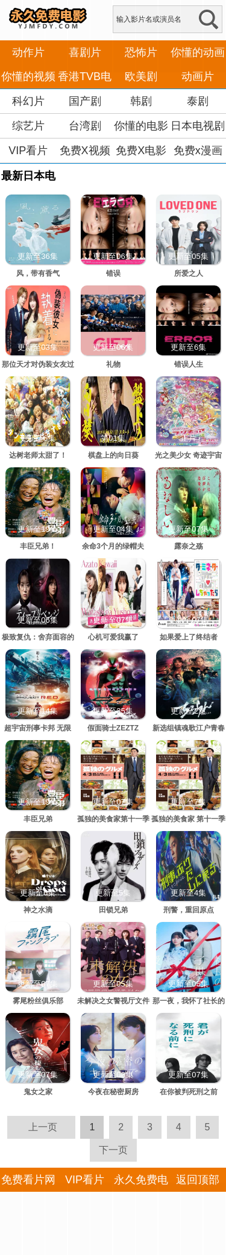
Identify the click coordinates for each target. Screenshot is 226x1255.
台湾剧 (85, 126)
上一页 (42, 1127)
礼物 (113, 364)
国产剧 (85, 101)
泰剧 (198, 101)
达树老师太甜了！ (38, 455)
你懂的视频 (28, 76)
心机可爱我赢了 (113, 637)
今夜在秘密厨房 (113, 1092)
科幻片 (28, 101)
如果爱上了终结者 (189, 637)
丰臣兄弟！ (38, 546)
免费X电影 (141, 151)
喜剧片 (85, 52)
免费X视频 (85, 151)
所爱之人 (188, 273)
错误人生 (188, 364)
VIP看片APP (28, 163)
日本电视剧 (198, 126)
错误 (113, 273)
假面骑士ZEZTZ (113, 728)
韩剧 (141, 101)
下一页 (113, 1150)
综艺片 (28, 126)
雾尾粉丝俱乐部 (38, 1001)
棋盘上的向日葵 (113, 455)
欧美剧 (141, 76)
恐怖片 (141, 52)
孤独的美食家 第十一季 (188, 819)
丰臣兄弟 (38, 819)
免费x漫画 (198, 151)
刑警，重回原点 (188, 910)
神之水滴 (38, 910)
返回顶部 (197, 1180)
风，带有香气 (38, 273)
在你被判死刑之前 (189, 1092)
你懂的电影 (141, 126)
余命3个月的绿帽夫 (113, 546)
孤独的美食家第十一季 (113, 819)
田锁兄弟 (113, 910)
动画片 (197, 76)
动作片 (28, 52)
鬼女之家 (38, 1092)
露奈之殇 (188, 546)
